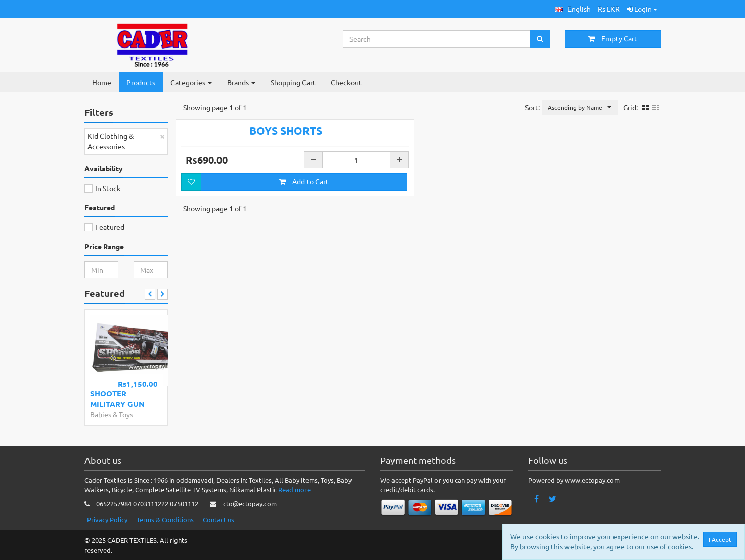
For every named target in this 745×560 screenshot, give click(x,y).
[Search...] (437, 39)
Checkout (346, 82)
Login (642, 8)
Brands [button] (241, 82)
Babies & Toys (111, 414)
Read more (294, 489)
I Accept (720, 539)
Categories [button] (191, 82)
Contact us (218, 519)
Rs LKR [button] (609, 8)
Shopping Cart (293, 82)
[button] (572, 9)
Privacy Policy (107, 519)
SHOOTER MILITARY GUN (117, 398)
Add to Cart (304, 231)
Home (101, 82)
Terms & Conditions (165, 519)
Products (140, 82)
